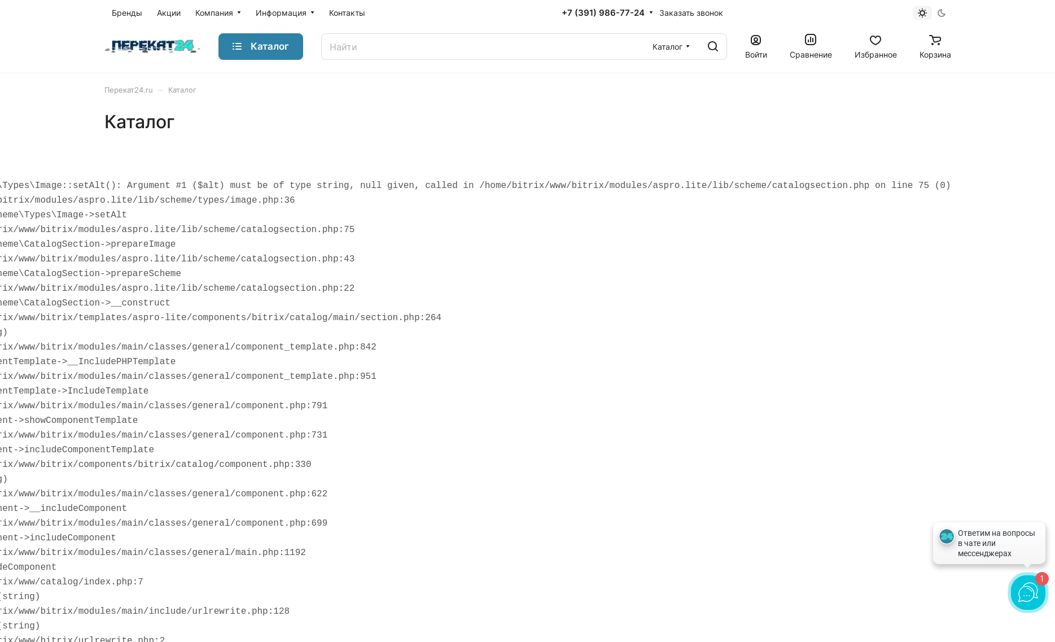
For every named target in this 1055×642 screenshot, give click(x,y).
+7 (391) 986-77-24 (603, 13)
